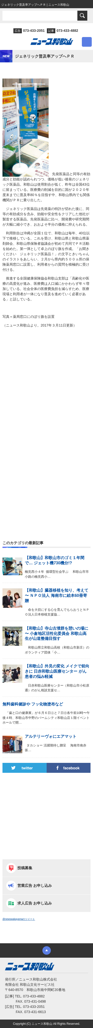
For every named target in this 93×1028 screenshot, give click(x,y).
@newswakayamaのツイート (18, 919)
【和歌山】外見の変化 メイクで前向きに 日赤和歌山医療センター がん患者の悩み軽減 (57, 671)
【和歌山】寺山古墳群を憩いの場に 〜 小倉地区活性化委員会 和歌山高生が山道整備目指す (56, 633)
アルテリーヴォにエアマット (50, 736)
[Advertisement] (46, 388)
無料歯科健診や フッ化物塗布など (32, 704)
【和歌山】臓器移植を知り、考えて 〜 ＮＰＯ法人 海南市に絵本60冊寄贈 (56, 595)
